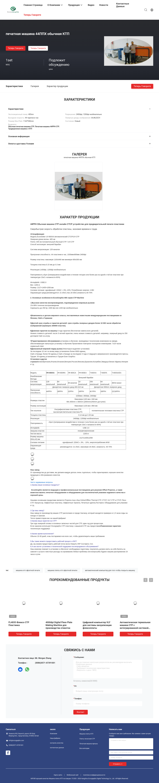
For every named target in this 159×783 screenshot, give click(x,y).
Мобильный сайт (73, 775)
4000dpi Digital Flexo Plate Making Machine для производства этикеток (59, 625)
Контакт (80, 712)
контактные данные (57, 748)
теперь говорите (15, 48)
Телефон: (78, 699)
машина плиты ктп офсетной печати (62, 570)
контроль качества (56, 743)
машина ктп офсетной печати (28, 570)
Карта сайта (58, 775)
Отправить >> (117, 764)
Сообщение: (79, 657)
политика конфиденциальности (94, 775)
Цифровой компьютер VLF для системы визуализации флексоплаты (97, 625)
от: (75, 686)
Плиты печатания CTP (87, 739)
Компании (53, 733)
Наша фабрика (55, 738)
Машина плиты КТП (86, 734)
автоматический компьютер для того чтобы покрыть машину (110, 570)
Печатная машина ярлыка (89, 744)
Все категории (84, 748)
